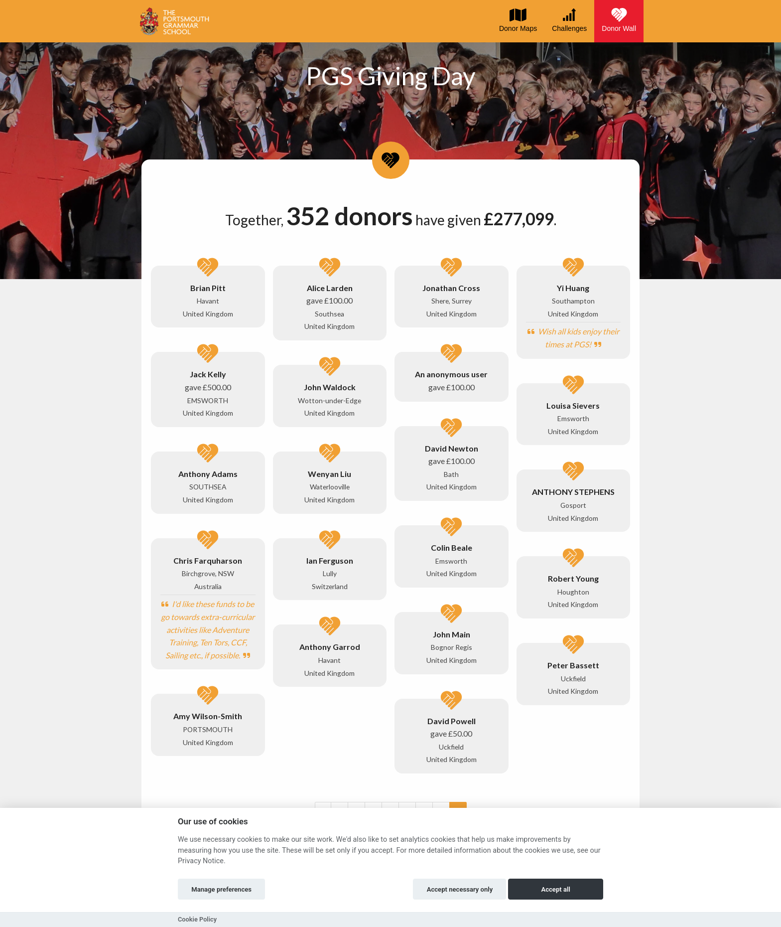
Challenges (569, 19)
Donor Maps (518, 19)
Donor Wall (619, 19)
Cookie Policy (197, 919)
